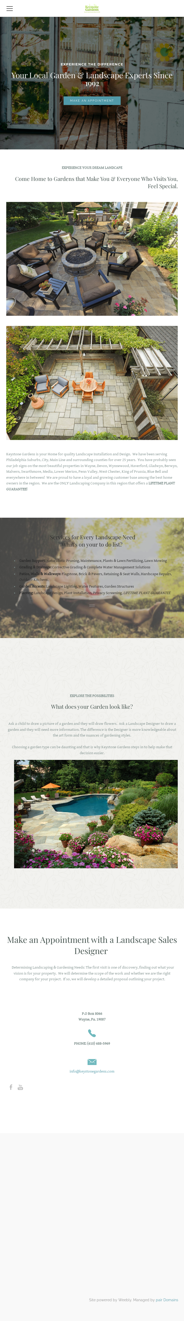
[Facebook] (11, 1087)
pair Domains (167, 1300)
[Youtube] (20, 1087)
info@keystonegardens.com (92, 1071)
